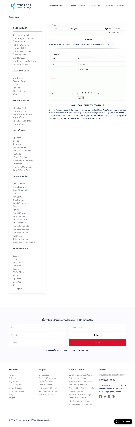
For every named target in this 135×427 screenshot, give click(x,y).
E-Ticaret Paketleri (55, 6)
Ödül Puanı (18, 282)
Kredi (15, 285)
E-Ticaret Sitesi (45, 375)
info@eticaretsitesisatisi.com (111, 375)
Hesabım (109, 6)
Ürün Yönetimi (19, 41)
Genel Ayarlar (19, 183)
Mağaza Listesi (19, 108)
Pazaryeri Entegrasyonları (49, 378)
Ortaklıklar (17, 163)
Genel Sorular (15, 385)
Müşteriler (17, 154)
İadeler (16, 141)
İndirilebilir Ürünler (21, 64)
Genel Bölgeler (19, 213)
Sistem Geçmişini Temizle (24, 242)
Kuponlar (17, 144)
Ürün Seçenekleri (20, 54)
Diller (15, 193)
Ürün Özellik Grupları (22, 51)
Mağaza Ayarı (19, 124)
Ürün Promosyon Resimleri (24, 61)
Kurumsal (13, 375)
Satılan (16, 275)
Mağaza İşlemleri (20, 111)
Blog (11, 394)
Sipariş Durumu (19, 203)
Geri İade (17, 265)
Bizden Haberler (46, 394)
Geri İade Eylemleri (21, 229)
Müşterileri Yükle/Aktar (23, 160)
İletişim (120, 6)
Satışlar (16, 256)
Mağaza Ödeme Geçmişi (24, 114)
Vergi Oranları (19, 216)
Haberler (16, 87)
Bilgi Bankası (14, 381)
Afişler (15, 94)
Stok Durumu (19, 200)
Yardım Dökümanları (17, 388)
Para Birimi (17, 197)
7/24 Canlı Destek (16, 391)
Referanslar (14, 378)
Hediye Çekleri (19, 147)
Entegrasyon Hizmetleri (49, 388)
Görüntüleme (19, 272)
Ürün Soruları (18, 78)
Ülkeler (16, 206)
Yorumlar (17, 84)
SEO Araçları (94, 6)
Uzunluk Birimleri (20, 219)
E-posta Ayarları (20, 187)
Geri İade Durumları (21, 226)
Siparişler (17, 137)
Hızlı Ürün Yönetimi (21, 45)
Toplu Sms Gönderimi (22, 167)
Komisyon (17, 288)
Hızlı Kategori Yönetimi (23, 38)
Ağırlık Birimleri (19, 222)
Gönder (97, 342)
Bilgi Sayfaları (19, 91)
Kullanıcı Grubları (20, 239)
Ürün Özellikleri (19, 48)
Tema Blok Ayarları (21, 190)
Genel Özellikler (45, 381)
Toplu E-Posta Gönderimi (24, 170)
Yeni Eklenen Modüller (48, 391)
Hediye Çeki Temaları (22, 150)
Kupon (16, 269)
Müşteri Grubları (20, 157)
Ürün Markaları (19, 58)
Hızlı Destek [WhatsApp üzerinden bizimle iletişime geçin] (123, 421)
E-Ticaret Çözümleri (76, 6)
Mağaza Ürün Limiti (21, 117)
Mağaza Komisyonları (22, 120)
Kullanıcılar (17, 236)
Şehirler (16, 209)
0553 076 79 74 (107, 380)
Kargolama (18, 262)
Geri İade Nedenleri (21, 232)
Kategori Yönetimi (21, 35)
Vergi (15, 259)
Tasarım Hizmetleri (46, 385)
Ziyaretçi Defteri (20, 81)
